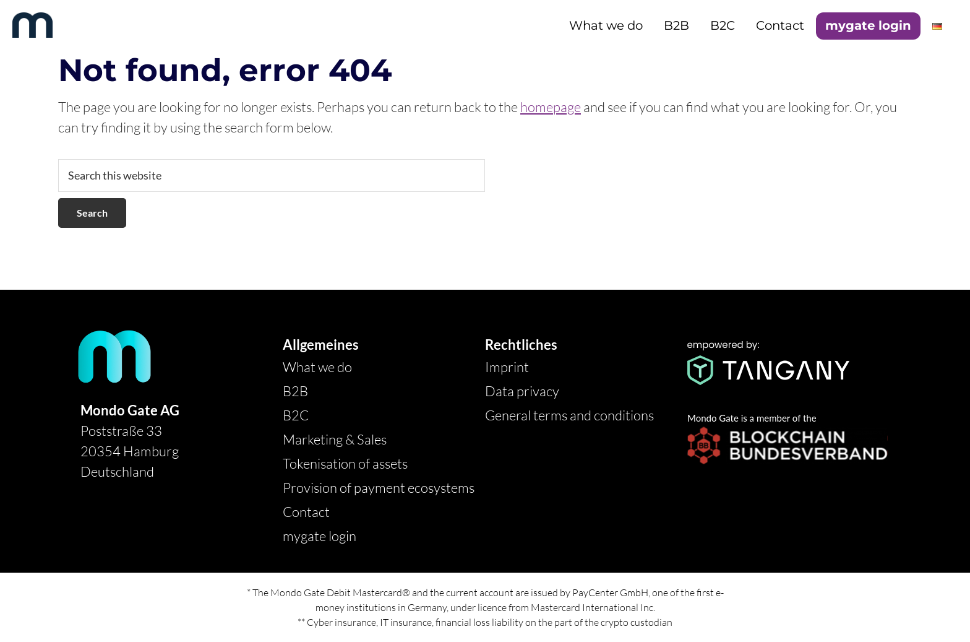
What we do (317, 366)
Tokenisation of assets (345, 463)
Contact (306, 511)
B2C (296, 415)
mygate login (319, 535)
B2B (295, 391)
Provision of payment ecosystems (378, 487)
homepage (550, 106)
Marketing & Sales (335, 439)
